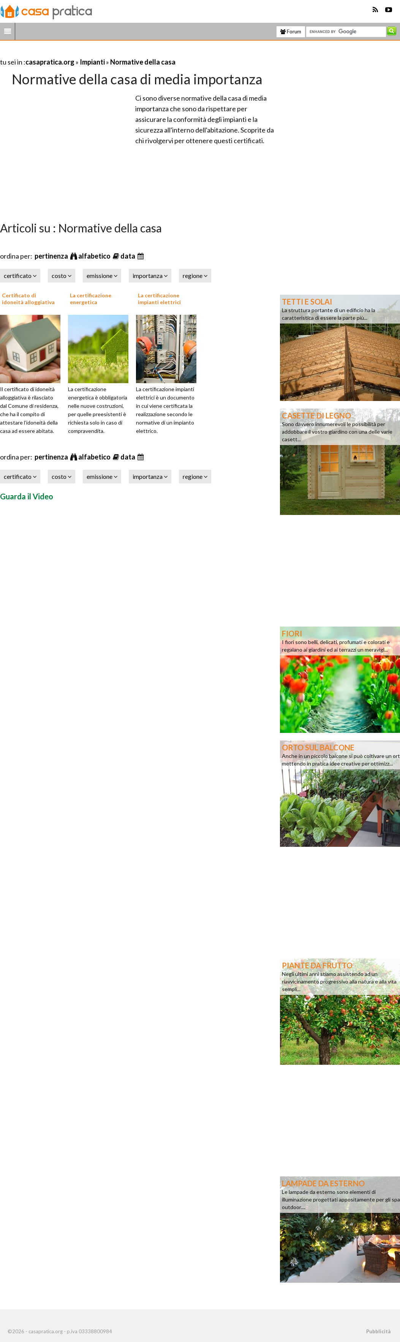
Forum (290, 31)
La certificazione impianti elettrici (159, 298)
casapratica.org (49, 62)
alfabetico (95, 256)
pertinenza (52, 256)
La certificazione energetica (90, 298)
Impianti (92, 62)
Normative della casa (142, 62)
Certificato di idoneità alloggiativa (28, 298)
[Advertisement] (89, 52)
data (128, 256)
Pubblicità (378, 1331)
